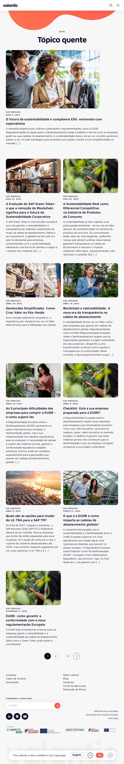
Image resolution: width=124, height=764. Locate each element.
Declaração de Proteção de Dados (102, 714)
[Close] (110, 755)
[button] (118, 5)
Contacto (11, 674)
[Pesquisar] (111, 5)
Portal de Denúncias (74, 685)
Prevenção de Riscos (74, 689)
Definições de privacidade (106, 711)
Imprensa (68, 682)
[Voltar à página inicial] (10, 5)
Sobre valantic (71, 674)
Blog (65, 678)
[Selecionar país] (82, 755)
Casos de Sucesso (16, 678)
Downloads (12, 682)
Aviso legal (113, 718)
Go (99, 755)
